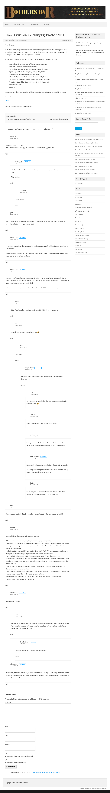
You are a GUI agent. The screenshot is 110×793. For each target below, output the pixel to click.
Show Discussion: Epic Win (60, 119)
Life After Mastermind (82, 211)
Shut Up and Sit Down (82, 235)
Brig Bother (11, 40)
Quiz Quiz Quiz (80, 225)
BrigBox (47, 24)
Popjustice (78, 218)
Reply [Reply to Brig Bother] (11, 183)
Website (7, 745)
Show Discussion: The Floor (83, 166)
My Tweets (79, 183)
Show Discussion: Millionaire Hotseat (86, 162)
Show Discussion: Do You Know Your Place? (88, 146)
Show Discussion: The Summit (84, 150)
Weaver (12, 527)
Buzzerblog (78, 193)
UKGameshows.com (81, 252)
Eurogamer (78, 204)
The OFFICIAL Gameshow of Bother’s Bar (20, 119)
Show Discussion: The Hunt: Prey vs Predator (89, 139)
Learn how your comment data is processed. (45, 772)
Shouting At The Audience (83, 232)
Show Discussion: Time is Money (85, 169)
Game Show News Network (83, 207)
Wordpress (103, 788)
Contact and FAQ (19, 24)
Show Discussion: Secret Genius (85, 159)
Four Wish (88, 85)
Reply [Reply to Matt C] (11, 316)
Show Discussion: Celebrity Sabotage (86, 143)
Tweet (7, 100)
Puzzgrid (78, 221)
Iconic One (83, 788)
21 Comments (66, 40)
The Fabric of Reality (81, 238)
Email (7, 736)
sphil (11, 213)
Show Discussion (16, 106)
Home (7, 24)
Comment (8, 702)
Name (7, 726)
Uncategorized (27, 106)
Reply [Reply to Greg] (6, 520)
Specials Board (34, 24)
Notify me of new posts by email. (15, 762)
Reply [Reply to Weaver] (6, 585)
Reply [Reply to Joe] (11, 338)
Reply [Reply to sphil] (6, 230)
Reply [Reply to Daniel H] (6, 153)
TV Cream (78, 245)
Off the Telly (79, 214)
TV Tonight (78, 249)
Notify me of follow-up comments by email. (19, 756)
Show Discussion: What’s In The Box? (86, 173)
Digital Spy (78, 197)
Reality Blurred (79, 228)
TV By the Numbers (81, 242)
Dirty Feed (78, 200)
